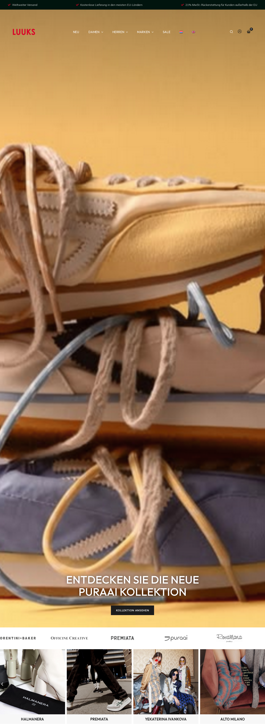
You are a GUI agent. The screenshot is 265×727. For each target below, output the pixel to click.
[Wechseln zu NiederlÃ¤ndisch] (179, 21)
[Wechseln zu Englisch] (192, 21)
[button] (101, 21)
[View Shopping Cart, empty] (248, 21)
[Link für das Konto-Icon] (240, 21)
